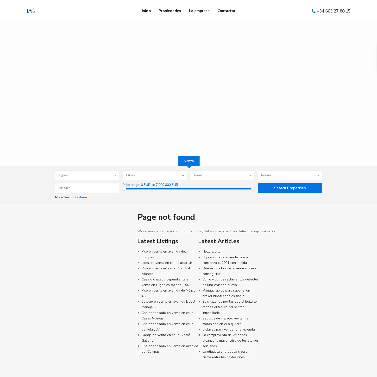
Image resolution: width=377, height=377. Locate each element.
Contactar (226, 10)
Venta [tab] (189, 161)
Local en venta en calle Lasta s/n (167, 262)
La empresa (199, 10)
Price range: (131, 185)
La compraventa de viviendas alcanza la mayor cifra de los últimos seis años (230, 340)
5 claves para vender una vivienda (228, 329)
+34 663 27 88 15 (334, 11)
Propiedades (170, 10)
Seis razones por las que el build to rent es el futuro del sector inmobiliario (229, 307)
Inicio (146, 10)
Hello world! (211, 251)
